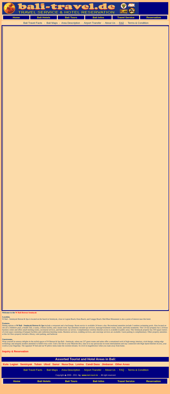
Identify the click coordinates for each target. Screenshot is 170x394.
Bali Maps (52, 369)
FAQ (121, 369)
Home (16, 17)
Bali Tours (71, 17)
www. (84, 375)
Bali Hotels (43, 17)
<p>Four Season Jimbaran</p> (85, 168)
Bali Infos (98, 17)
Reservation (153, 17)
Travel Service (125, 17)
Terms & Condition (138, 369)
